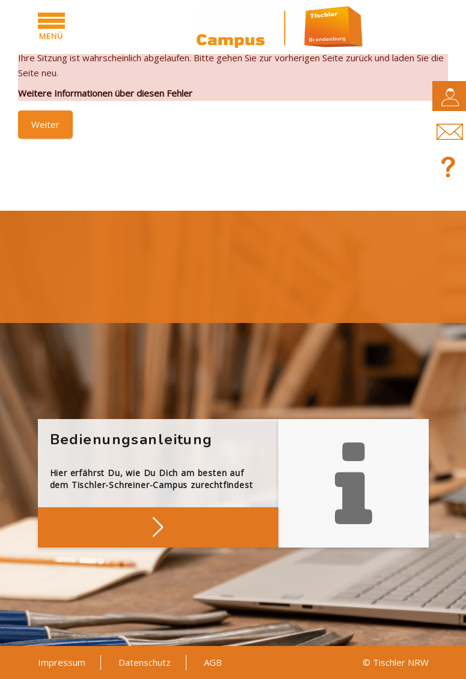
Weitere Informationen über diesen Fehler (105, 93)
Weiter (45, 124)
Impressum (61, 662)
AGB (213, 662)
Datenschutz (144, 662)
